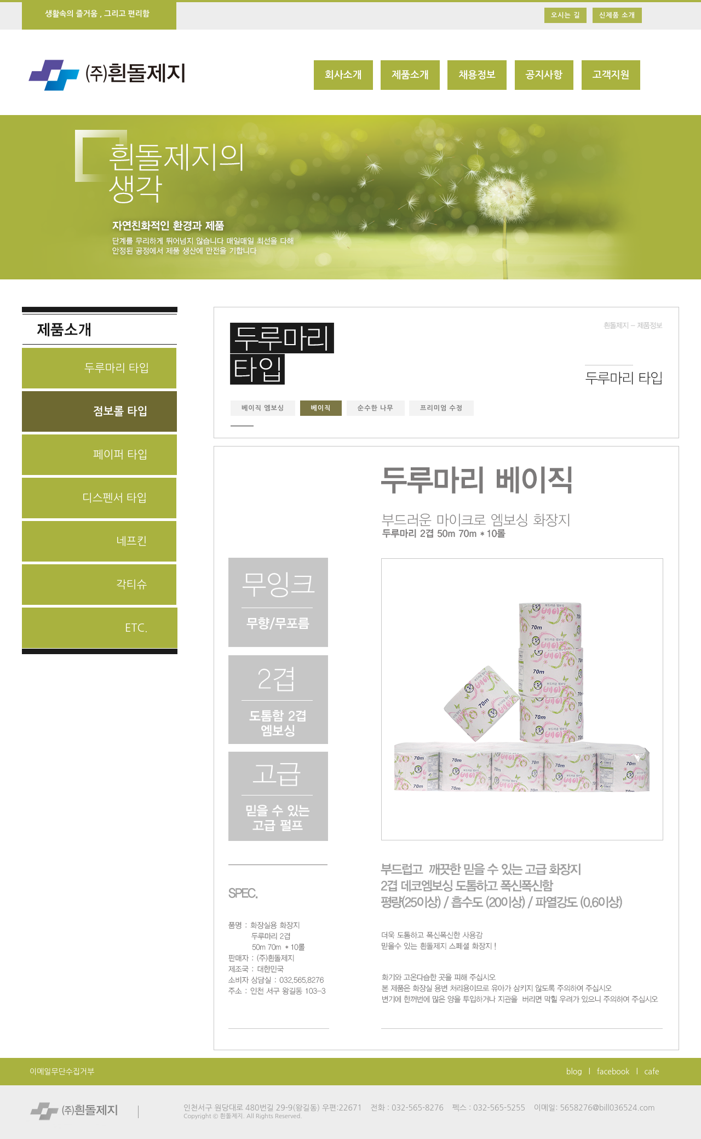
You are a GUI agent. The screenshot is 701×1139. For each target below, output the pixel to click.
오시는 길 (565, 15)
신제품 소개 (617, 15)
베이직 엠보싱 (263, 408)
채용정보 (477, 75)
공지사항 (544, 75)
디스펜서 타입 (114, 498)
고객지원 (611, 75)
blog (574, 1071)
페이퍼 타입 (120, 454)
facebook (613, 1071)
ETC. (136, 627)
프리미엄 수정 (441, 408)
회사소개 (343, 75)
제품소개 (410, 75)
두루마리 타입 (116, 368)
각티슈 (131, 584)
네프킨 (131, 541)
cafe (652, 1071)
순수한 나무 (376, 408)
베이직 (321, 408)
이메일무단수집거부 (62, 1071)
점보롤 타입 (120, 411)
